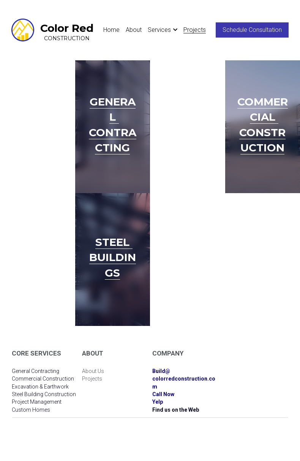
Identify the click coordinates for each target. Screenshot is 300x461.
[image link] (22, 29)
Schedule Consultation (252, 29)
